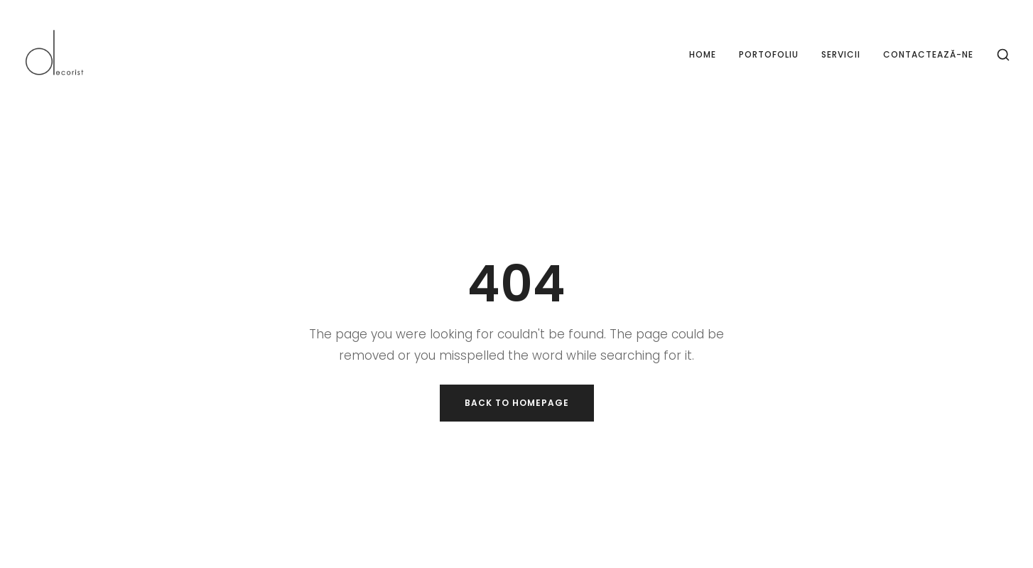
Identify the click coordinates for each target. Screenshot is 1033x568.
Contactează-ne (928, 54)
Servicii (840, 54)
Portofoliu (769, 54)
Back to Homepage (517, 403)
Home (702, 54)
